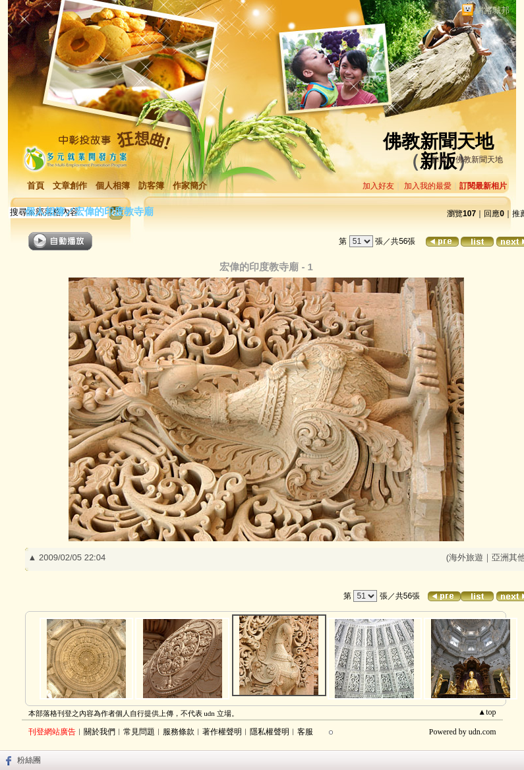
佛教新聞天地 (438, 141)
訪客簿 (151, 186)
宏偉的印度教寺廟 (114, 211)
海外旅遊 (466, 557)
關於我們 (99, 731)
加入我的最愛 (427, 186)
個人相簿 (113, 186)
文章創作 (70, 186)
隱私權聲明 (269, 731)
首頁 (35, 186)
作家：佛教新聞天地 (467, 159)
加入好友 (378, 186)
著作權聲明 (222, 731)
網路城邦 (492, 10)
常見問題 (139, 731)
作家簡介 (190, 186)
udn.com (482, 731)
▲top (487, 712)
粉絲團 (29, 760)
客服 (305, 731)
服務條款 (178, 731)
